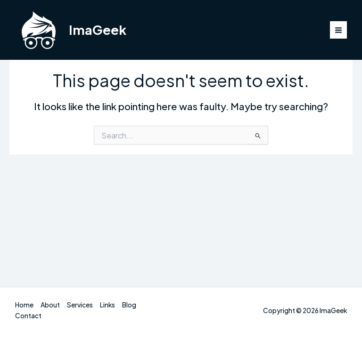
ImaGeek (97, 30)
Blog (129, 305)
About (50, 305)
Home (24, 305)
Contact (28, 316)
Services (80, 305)
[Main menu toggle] (338, 30)
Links (107, 305)
